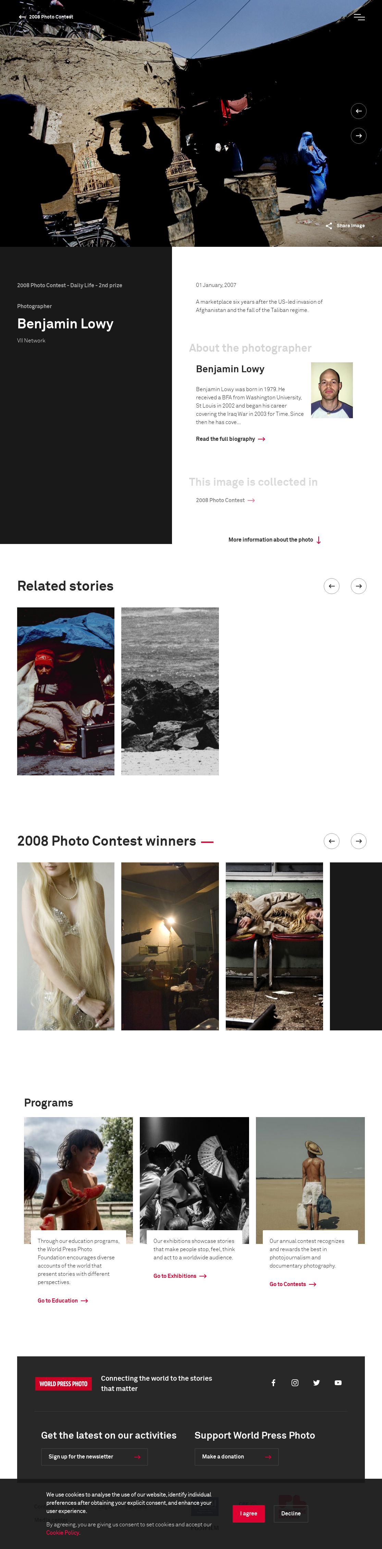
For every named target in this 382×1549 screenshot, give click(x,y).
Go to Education (58, 1301)
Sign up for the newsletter (81, 1457)
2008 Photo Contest (51, 17)
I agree (248, 1513)
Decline (291, 1513)
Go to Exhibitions (174, 1276)
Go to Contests (288, 1284)
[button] (332, 586)
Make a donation (223, 1457)
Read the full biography (225, 439)
